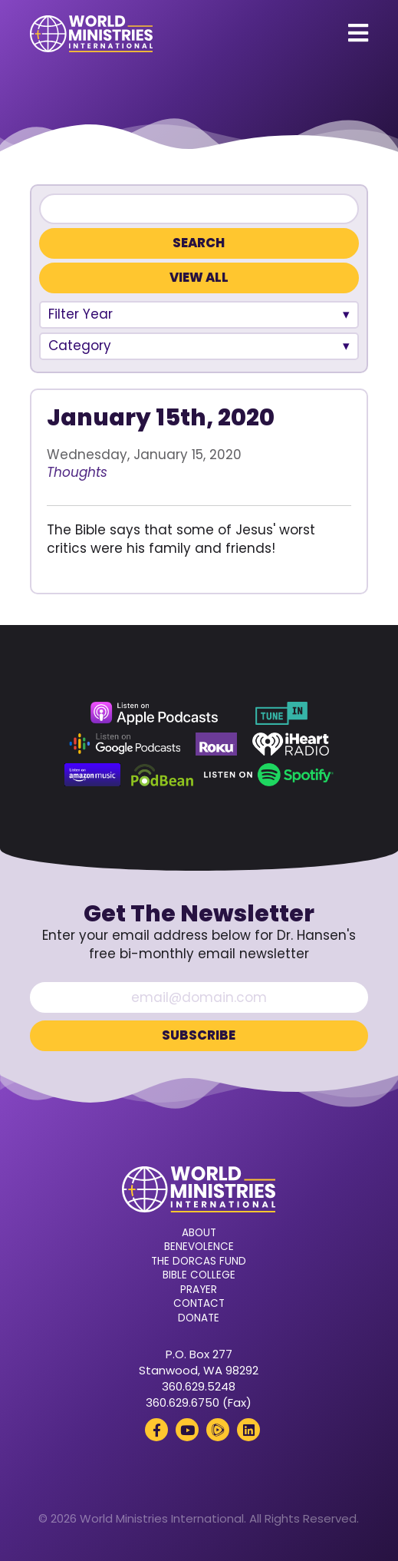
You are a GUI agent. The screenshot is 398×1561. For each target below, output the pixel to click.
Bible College (199, 1275)
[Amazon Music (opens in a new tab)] (92, 774)
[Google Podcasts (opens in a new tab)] (125, 744)
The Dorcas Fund (198, 1261)
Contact (199, 1303)
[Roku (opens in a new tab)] (216, 744)
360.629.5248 (198, 1386)
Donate (198, 1318)
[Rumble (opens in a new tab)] (217, 1429)
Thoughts (77, 472)
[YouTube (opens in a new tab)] (187, 1429)
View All (199, 277)
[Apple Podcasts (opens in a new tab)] (154, 713)
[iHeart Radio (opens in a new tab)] (291, 744)
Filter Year (80, 314)
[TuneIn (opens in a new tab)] (281, 713)
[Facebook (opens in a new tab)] (156, 1429)
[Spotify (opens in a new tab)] (269, 774)
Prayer (198, 1290)
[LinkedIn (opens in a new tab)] (248, 1429)
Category (79, 345)
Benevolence (199, 1247)
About (199, 1233)
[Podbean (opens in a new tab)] (162, 774)
